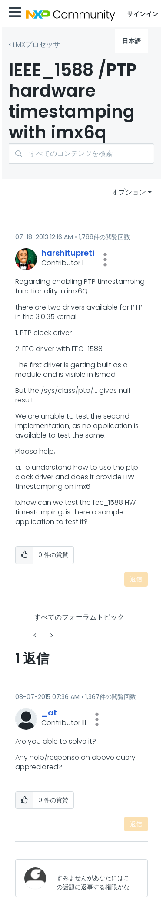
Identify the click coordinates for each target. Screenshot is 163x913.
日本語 (131, 40)
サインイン (143, 14)
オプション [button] (128, 192)
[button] (105, 259)
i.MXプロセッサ (36, 44)
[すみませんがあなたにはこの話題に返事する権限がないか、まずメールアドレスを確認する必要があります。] (95, 878)
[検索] (81, 153)
